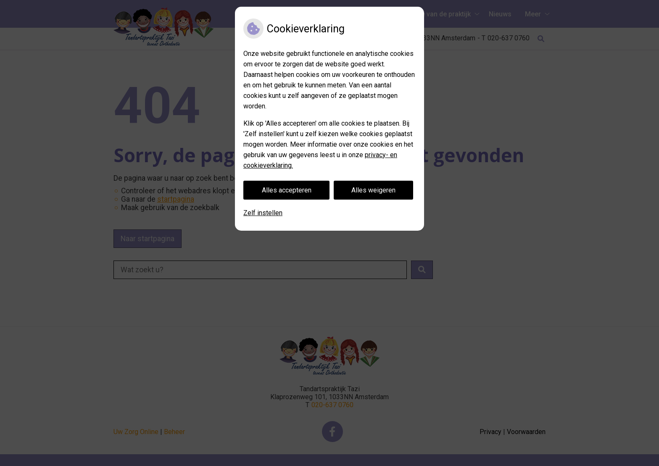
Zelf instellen (262, 213)
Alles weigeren (373, 190)
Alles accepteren (286, 190)
